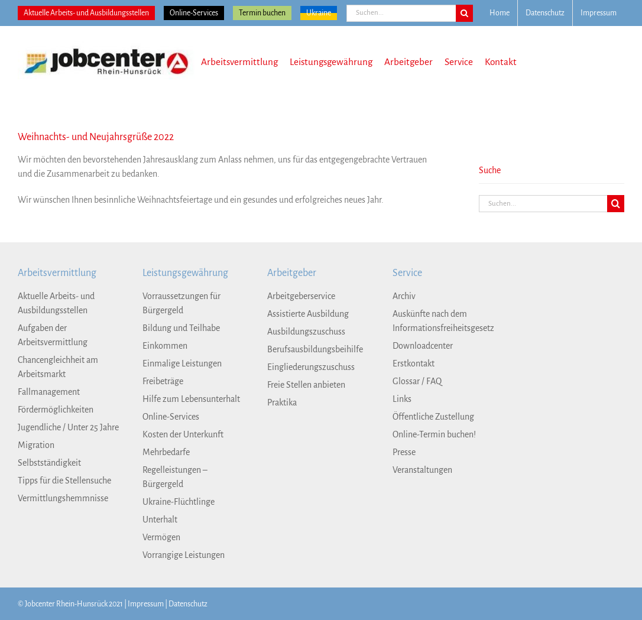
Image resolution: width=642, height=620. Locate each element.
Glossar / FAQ (417, 381)
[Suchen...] (401, 13)
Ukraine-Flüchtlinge (178, 502)
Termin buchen (262, 13)
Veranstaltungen (422, 470)
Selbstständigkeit (49, 463)
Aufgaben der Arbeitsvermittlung (52, 335)
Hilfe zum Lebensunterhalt (191, 399)
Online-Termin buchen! (434, 434)
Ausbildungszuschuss (306, 331)
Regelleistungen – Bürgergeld (174, 477)
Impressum (146, 604)
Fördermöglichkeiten (55, 409)
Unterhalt (159, 519)
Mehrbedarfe (166, 452)
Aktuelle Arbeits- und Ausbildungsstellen (86, 13)
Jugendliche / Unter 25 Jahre (68, 427)
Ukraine (318, 13)
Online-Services (194, 13)
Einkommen (164, 345)
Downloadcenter (423, 345)
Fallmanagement (49, 392)
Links (402, 399)
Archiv (404, 296)
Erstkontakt (414, 363)
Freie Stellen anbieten (306, 384)
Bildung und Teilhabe (181, 328)
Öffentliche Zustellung (433, 416)
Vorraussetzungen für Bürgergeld (181, 303)
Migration (36, 445)
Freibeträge (162, 381)
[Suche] (464, 13)
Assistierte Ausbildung (308, 314)
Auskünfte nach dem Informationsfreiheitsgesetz (443, 321)
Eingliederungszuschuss (311, 367)
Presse (404, 452)
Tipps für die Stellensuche (64, 480)
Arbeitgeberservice (301, 296)
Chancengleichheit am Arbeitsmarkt (58, 367)
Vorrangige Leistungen (183, 555)
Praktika (282, 402)
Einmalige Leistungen (182, 363)
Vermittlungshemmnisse (63, 498)
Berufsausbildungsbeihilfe (315, 349)
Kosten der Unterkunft (182, 434)
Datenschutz (187, 604)
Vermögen (161, 537)
